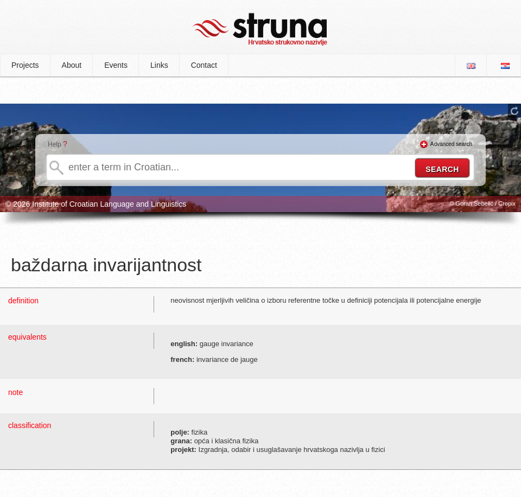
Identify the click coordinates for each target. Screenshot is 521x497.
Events (116, 65)
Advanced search (451, 144)
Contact (204, 65)
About (72, 65)
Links (159, 65)
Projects (25, 65)
